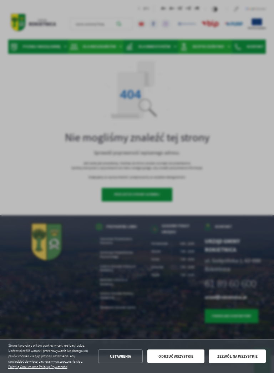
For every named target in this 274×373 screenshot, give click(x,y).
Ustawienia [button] (120, 356)
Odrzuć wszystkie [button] (175, 356)
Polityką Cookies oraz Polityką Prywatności (37, 367)
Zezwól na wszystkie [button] (237, 356)
